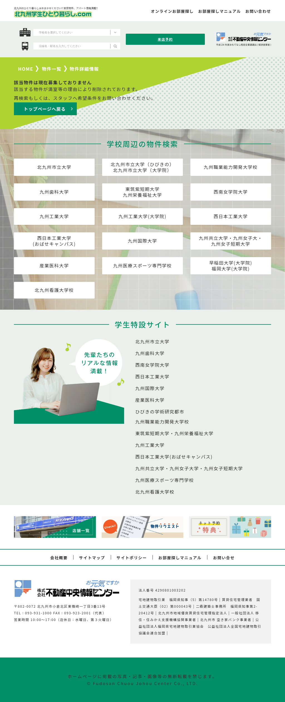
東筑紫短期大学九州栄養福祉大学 (142, 192)
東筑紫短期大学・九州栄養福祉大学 (174, 433)
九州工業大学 (54, 216)
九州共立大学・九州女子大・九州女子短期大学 (231, 241)
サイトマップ (92, 557)
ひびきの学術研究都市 (159, 411)
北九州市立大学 (54, 167)
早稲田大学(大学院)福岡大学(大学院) (230, 265)
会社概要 (59, 557)
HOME (25, 69)
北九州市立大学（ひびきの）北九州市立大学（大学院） (143, 167)
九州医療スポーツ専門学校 (142, 265)
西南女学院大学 (230, 191)
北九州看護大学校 (54, 290)
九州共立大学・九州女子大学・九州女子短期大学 (189, 468)
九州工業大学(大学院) (142, 216)
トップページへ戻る (45, 108)
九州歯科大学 (54, 191)
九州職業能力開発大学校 (231, 167)
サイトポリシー (132, 557)
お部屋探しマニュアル (180, 557)
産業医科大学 (54, 265)
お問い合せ (224, 557)
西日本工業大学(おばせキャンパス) (54, 241)
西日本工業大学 (230, 216)
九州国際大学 (142, 240)
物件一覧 (52, 69)
